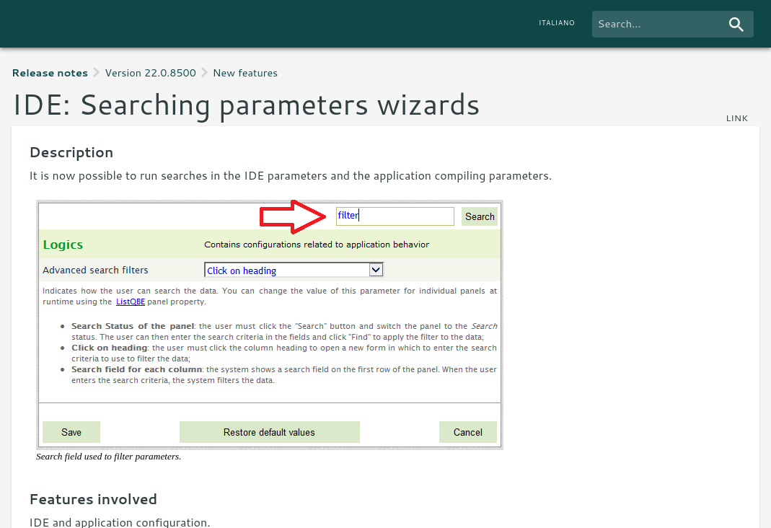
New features (245, 72)
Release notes (50, 72)
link (737, 117)
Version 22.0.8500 (150, 72)
